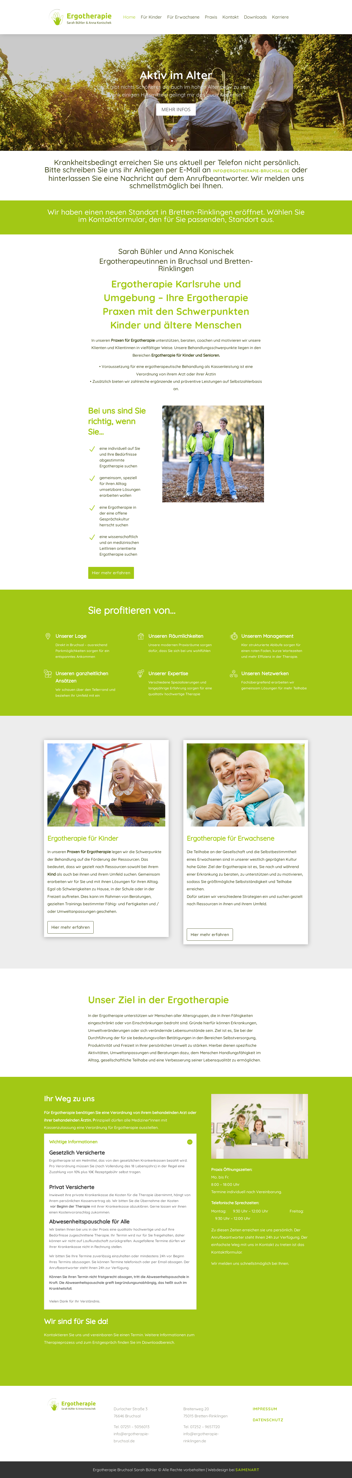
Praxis (211, 17)
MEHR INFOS (176, 109)
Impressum (265, 1408)
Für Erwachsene (183, 17)
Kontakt (230, 17)
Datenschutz (268, 1419)
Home (129, 17)
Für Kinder (151, 17)
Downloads (255, 17)
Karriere (280, 17)
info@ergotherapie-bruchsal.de (251, 170)
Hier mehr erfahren (111, 572)
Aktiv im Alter (176, 75)
